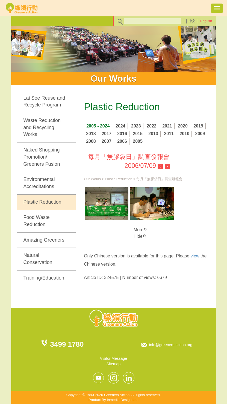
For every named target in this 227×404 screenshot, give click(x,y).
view (195, 256)
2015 (138, 133)
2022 (152, 126)
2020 (183, 126)
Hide (140, 236)
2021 (167, 126)
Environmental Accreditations (39, 183)
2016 (122, 133)
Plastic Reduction (42, 202)
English (206, 21)
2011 (169, 133)
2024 (120, 126)
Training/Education (43, 278)
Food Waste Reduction (36, 221)
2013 (153, 133)
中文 (192, 21)
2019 (198, 126)
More (140, 229)
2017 (106, 133)
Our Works (92, 179)
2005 (138, 141)
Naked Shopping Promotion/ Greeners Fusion (41, 157)
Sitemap (113, 364)
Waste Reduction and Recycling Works (42, 127)
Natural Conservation (37, 258)
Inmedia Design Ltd (122, 400)
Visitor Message (113, 358)
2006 (122, 141)
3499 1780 (67, 344)
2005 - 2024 (98, 126)
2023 (136, 126)
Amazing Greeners (43, 240)
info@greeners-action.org (170, 345)
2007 (106, 141)
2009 (200, 133)
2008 (91, 141)
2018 (91, 133)
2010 (184, 133)
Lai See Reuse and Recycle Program (44, 101)
